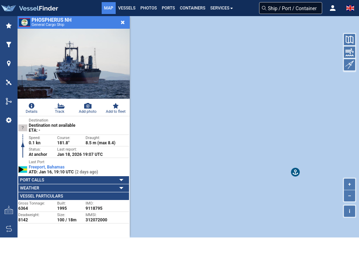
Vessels (127, 8)
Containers (192, 8)
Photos (149, 8)
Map (108, 8)
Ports (168, 8)
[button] (332, 8)
